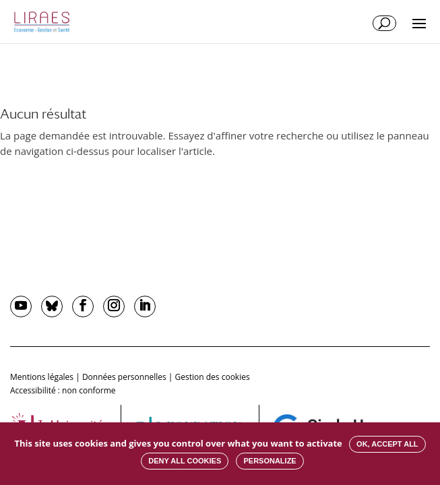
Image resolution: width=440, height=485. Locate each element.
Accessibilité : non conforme (63, 390)
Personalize (269, 461)
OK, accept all (387, 444)
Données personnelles (124, 377)
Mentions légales (41, 377)
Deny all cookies (184, 461)
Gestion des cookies (212, 377)
